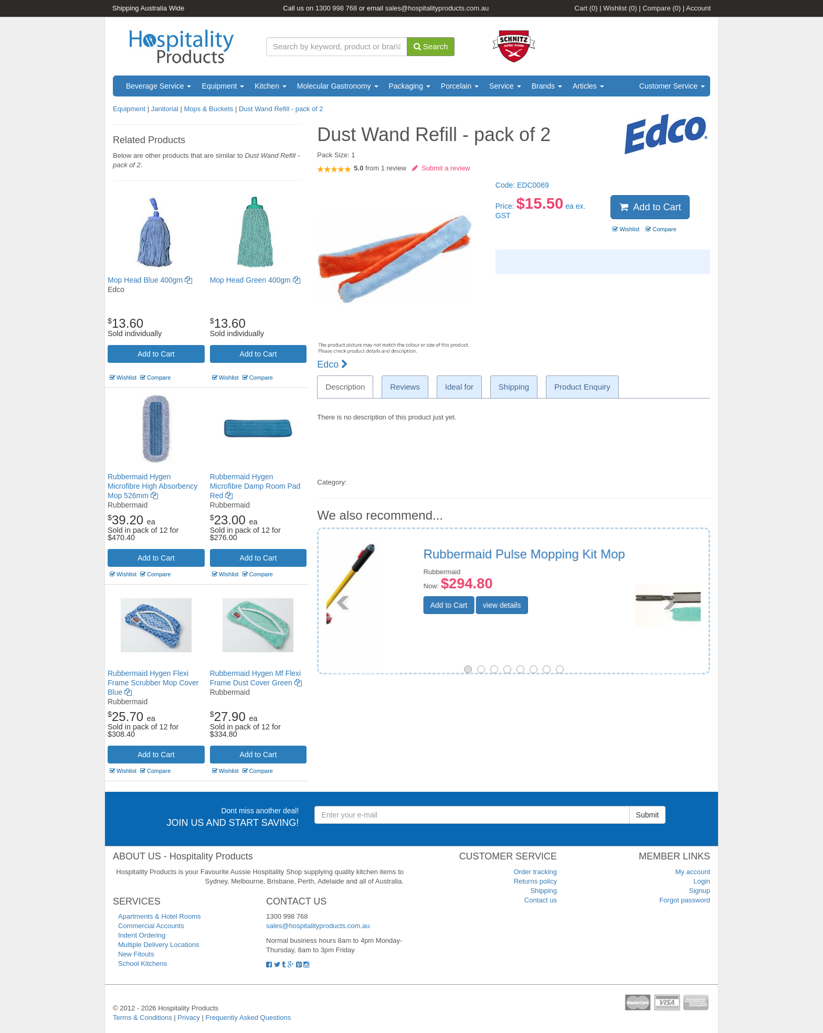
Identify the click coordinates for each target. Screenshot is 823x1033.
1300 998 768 (336, 8)
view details (567, 646)
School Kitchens (142, 963)
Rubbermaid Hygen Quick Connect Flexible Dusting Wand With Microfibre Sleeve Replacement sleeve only (586, 574)
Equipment (223, 86)
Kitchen (271, 86)
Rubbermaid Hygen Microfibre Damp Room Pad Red (255, 486)
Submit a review (441, 168)
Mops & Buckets (208, 109)
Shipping (543, 891)
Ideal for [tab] (459, 386)
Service (505, 86)
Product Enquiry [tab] (582, 386)
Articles (588, 86)
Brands (547, 86)
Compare (661, 8)
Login (701, 881)
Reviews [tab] (405, 386)
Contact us (540, 900)
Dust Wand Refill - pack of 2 (281, 109)
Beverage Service (158, 86)
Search (431, 46)
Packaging (409, 86)
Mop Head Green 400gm (255, 280)
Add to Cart (156, 354)
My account (693, 872)
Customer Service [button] (672, 86)
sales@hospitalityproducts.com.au (437, 8)
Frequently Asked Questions (248, 1017)
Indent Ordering (141, 935)
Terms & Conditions (142, 1017)
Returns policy (535, 881)
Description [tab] (345, 386)
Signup (699, 891)
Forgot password (684, 900)
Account (698, 8)
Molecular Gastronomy (337, 86)
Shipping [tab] (514, 386)
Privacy (188, 1017)
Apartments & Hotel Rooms (159, 916)
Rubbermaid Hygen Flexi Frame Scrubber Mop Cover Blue (153, 682)
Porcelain (460, 86)
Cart (586, 8)
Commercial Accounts (151, 926)
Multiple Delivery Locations (158, 945)
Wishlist (620, 8)
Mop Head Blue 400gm (150, 280)
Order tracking (535, 872)
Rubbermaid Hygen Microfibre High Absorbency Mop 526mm (152, 486)
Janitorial (166, 109)
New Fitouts (136, 954)
